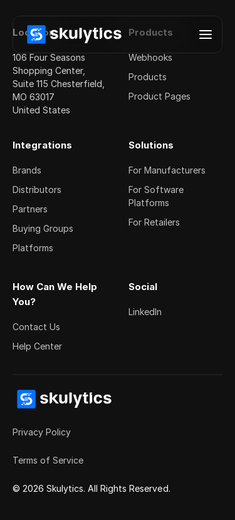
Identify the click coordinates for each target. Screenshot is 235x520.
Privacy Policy (42, 432)
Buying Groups (43, 228)
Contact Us (36, 326)
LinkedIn (145, 311)
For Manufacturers (167, 170)
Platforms (33, 247)
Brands (27, 170)
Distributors (37, 189)
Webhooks (150, 57)
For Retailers (154, 222)
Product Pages (159, 96)
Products (147, 76)
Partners (30, 209)
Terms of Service (48, 460)
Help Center (37, 346)
